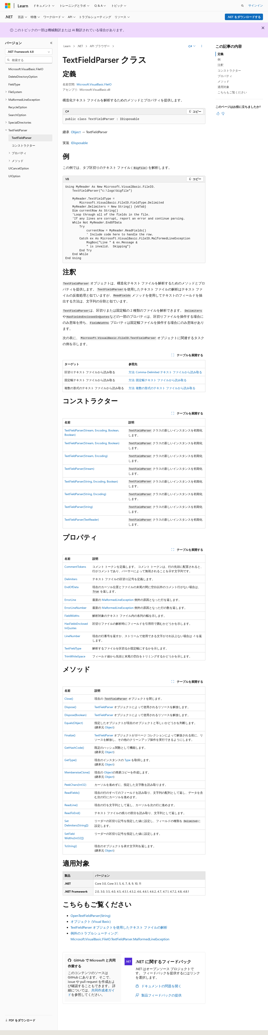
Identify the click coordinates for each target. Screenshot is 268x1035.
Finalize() (69, 735)
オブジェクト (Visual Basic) (91, 921)
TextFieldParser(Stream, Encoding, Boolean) (91, 443)
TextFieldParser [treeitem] (21, 138)
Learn (67, 46)
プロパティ (225, 76)
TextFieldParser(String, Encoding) (85, 494)
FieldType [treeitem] (14, 84)
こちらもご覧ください (232, 92)
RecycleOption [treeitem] (17, 107)
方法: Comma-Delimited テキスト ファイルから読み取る (165, 372)
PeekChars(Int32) (75, 785)
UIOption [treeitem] (14, 176)
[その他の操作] (201, 46)
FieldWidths (71, 616)
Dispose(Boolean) (75, 715)
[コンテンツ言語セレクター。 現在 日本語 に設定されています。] (13, 1027)
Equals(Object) (73, 723)
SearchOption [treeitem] (17, 115)
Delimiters (70, 579)
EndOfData (71, 587)
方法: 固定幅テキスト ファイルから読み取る (158, 380)
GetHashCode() (74, 748)
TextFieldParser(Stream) (79, 469)
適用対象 (223, 87)
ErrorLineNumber (75, 608)
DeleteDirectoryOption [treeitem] (22, 77)
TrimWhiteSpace (74, 656)
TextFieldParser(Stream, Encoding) (86, 456)
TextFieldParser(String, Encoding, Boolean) (91, 481)
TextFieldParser (103, 707)
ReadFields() (72, 793)
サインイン (255, 5)
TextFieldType (72, 648)
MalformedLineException (118, 600)
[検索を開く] (242, 5)
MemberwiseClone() (77, 772)
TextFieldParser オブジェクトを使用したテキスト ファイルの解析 (119, 927)
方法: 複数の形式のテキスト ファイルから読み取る (162, 388)
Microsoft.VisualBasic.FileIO (94, 84)
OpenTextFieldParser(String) (91, 915)
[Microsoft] (7, 5)
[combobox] (28, 51)
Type (127, 760)
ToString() (70, 846)
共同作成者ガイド (91, 992)
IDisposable (79, 143)
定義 (220, 54)
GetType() (70, 760)
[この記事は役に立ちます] (217, 113)
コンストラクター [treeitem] (23, 145)
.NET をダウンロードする (244, 17)
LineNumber (72, 636)
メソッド (223, 81)
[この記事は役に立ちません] (222, 113)
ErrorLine (70, 600)
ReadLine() (71, 805)
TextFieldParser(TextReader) (81, 519)
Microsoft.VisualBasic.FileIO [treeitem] (25, 69)
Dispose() (70, 707)
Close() (68, 699)
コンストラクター (229, 70)
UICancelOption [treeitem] (18, 168)
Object (76, 132)
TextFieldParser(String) (78, 507)
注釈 (220, 65)
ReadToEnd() (72, 813)
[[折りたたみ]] (51, 43)
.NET (80, 46)
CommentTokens (75, 567)
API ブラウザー (100, 46)
